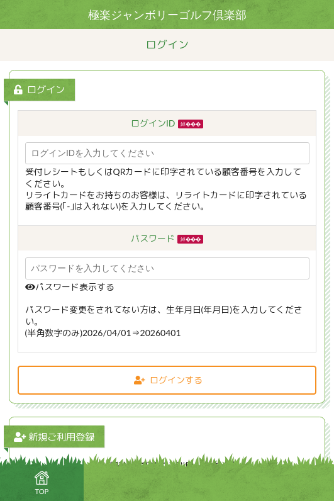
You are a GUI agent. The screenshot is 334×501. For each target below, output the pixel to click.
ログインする (168, 379)
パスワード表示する (69, 286)
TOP (41, 483)
